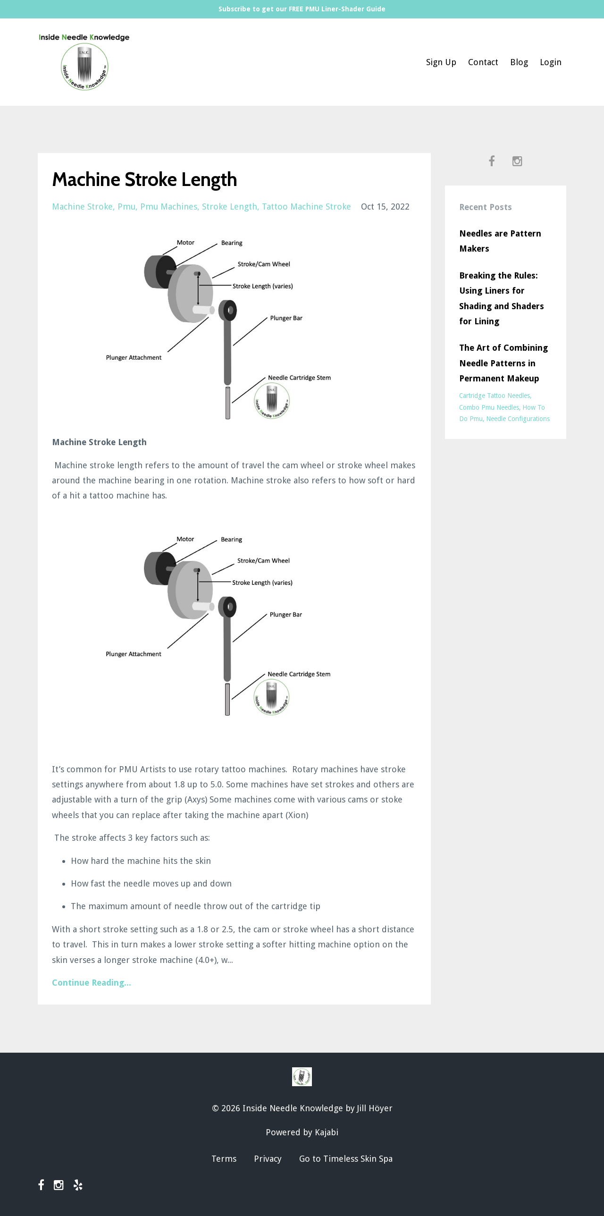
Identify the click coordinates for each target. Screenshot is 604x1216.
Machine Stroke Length (144, 179)
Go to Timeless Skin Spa (346, 1159)
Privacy (268, 1159)
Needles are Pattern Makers (500, 240)
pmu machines (168, 206)
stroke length (229, 206)
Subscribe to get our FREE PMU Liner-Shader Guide (302, 9)
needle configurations (518, 418)
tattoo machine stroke (306, 206)
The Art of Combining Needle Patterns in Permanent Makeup (503, 363)
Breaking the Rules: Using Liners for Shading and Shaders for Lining (501, 298)
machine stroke (82, 206)
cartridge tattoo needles (494, 395)
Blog (519, 62)
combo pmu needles (489, 407)
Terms (223, 1159)
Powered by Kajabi (302, 1132)
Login (551, 62)
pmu (126, 206)
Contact (483, 62)
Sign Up (441, 62)
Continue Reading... (91, 983)
